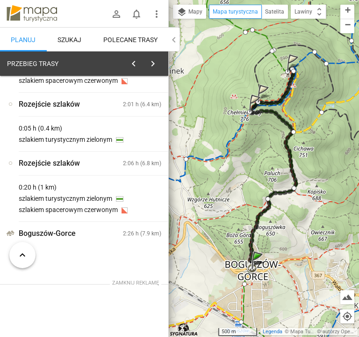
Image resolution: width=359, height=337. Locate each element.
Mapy (189, 12)
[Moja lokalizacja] (347, 316)
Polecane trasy (130, 40)
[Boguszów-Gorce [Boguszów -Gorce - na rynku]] (50, 207)
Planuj (23, 40)
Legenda (272, 332)
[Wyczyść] (158, 61)
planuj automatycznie (131, 129)
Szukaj (69, 40)
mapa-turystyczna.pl (32, 13)
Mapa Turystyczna (311, 332)
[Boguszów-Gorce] (134, 187)
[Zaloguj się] (116, 14)
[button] (258, 269)
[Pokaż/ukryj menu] (156, 14)
